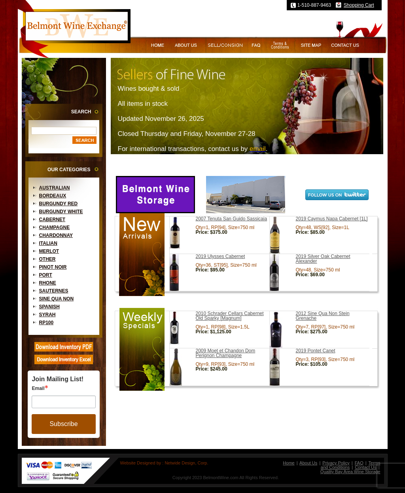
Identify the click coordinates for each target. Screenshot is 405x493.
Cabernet (52, 219)
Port (45, 275)
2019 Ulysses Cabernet (220, 256)
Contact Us (365, 467)
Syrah (47, 314)
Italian (48, 243)
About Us (308, 463)
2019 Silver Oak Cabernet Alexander (323, 259)
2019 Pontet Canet (315, 351)
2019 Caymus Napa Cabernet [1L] (332, 219)
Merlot (49, 251)
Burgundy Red (58, 203)
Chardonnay (56, 235)
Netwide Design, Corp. (186, 463)
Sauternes (53, 291)
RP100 (46, 322)
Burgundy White (61, 211)
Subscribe (63, 423)
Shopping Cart (359, 5)
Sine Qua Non (56, 299)
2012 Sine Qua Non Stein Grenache (323, 316)
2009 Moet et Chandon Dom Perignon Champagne (225, 353)
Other (47, 259)
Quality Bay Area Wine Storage (350, 471)
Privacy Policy (335, 463)
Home (288, 463)
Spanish (49, 307)
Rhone (47, 283)
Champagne (54, 227)
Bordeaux (52, 196)
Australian (54, 188)
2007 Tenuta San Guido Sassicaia (231, 219)
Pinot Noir (53, 267)
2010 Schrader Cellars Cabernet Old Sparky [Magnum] (230, 316)
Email (38, 388)
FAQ (359, 463)
